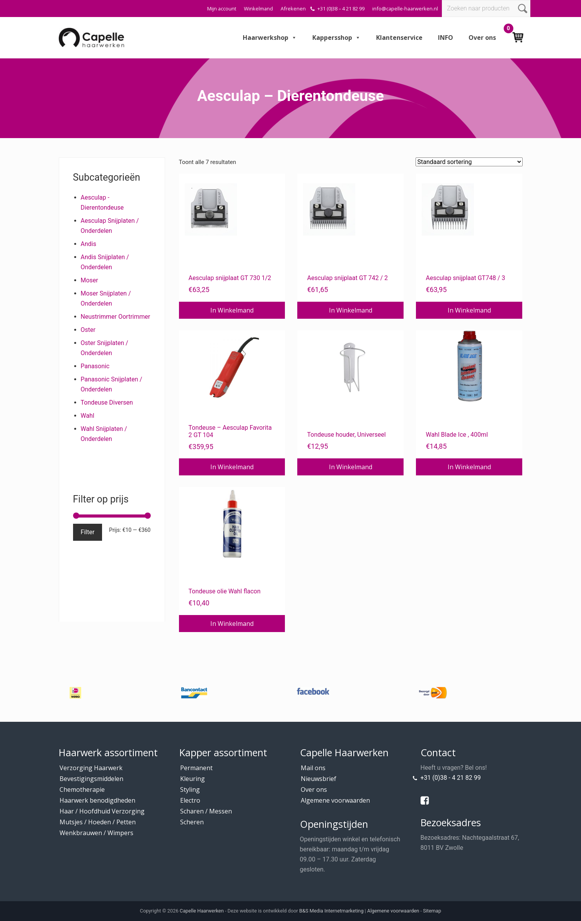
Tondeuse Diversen (107, 402)
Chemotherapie (82, 789)
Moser (89, 280)
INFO (445, 37)
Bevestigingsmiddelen (91, 778)
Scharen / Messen (206, 811)
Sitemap (432, 911)
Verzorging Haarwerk (91, 768)
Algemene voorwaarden (335, 800)
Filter (88, 532)
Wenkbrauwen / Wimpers (96, 833)
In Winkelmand (232, 310)
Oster (88, 329)
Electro (190, 800)
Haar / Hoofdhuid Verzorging (102, 811)
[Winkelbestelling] (469, 161)
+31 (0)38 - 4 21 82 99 (451, 777)
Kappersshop (336, 37)
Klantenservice (399, 37)
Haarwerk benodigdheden (97, 800)
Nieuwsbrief (318, 778)
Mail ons (313, 768)
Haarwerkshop (270, 37)
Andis (88, 244)
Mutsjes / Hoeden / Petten (98, 822)
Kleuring (192, 778)
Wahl (87, 415)
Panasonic (95, 366)
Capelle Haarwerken (202, 911)
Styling (190, 789)
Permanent (196, 768)
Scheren (192, 822)
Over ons (482, 37)
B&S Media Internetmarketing (331, 911)
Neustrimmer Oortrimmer (115, 316)
